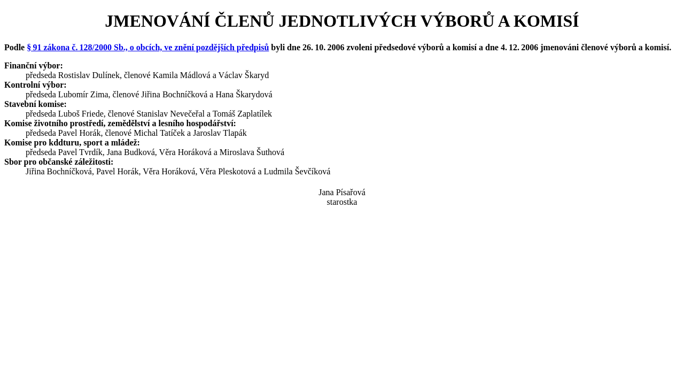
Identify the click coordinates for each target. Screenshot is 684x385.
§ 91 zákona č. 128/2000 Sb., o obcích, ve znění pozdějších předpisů (148, 47)
